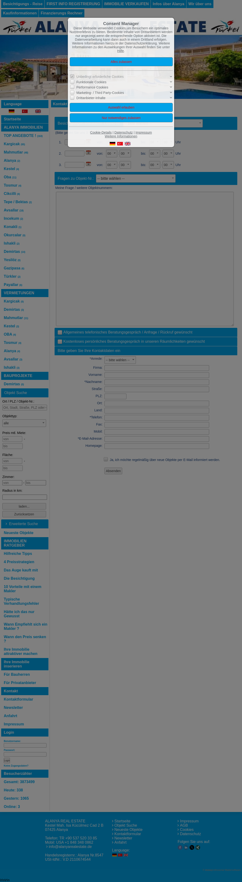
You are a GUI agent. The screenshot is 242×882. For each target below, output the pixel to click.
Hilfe (120, 51)
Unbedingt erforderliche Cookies (100, 77)
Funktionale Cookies (91, 82)
